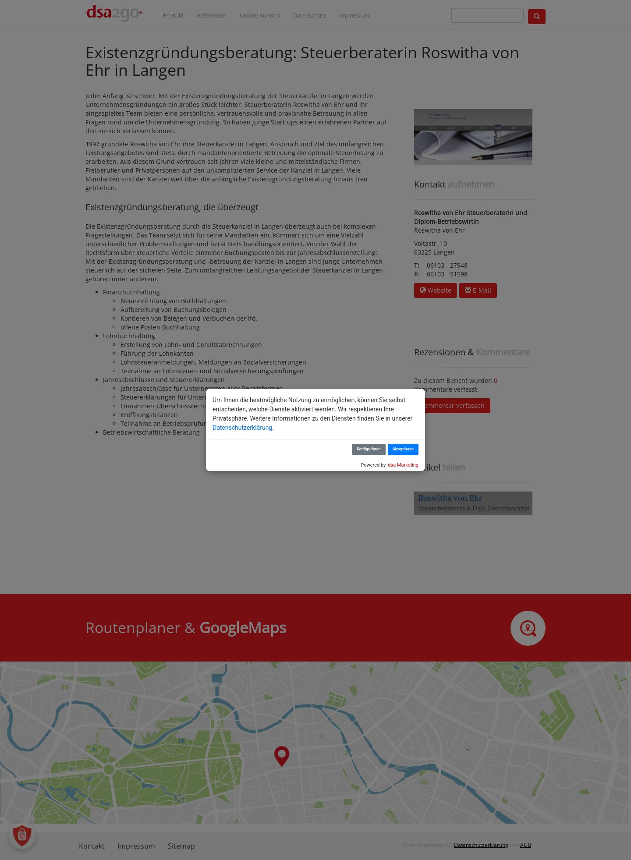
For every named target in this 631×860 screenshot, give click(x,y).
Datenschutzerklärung (242, 427)
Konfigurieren (369, 449)
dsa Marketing (403, 465)
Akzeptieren (403, 449)
